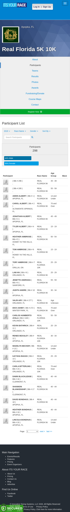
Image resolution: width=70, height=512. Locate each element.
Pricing (10, 462)
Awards (35, 88)
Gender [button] (34, 131)
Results (35, 76)
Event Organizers (14, 464)
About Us (11, 474)
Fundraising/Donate (35, 93)
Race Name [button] (20, 131)
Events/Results (13, 456)
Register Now (35, 112)
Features (11, 459)
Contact (35, 105)
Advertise (11, 484)
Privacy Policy (42, 507)
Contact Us (11, 479)
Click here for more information (49, 509)
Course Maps (35, 99)
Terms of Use (27, 507)
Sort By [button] (46, 131)
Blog (9, 482)
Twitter (10, 496)
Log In (36, 7)
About (35, 59)
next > (42, 431)
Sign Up (47, 7)
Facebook (11, 493)
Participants (35, 65)
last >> (49, 431)
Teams (35, 71)
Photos (35, 82)
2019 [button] (7, 131)
